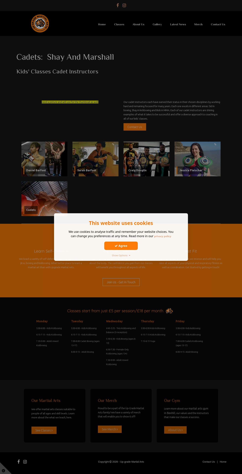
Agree (121, 246)
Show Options (121, 255)
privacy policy (162, 236)
